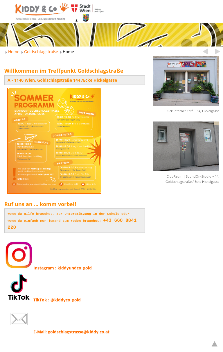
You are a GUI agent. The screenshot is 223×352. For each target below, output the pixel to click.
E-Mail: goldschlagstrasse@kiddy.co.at (56, 330)
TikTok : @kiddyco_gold (42, 298)
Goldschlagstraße (41, 51)
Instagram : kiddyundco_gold (48, 266)
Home (13, 51)
